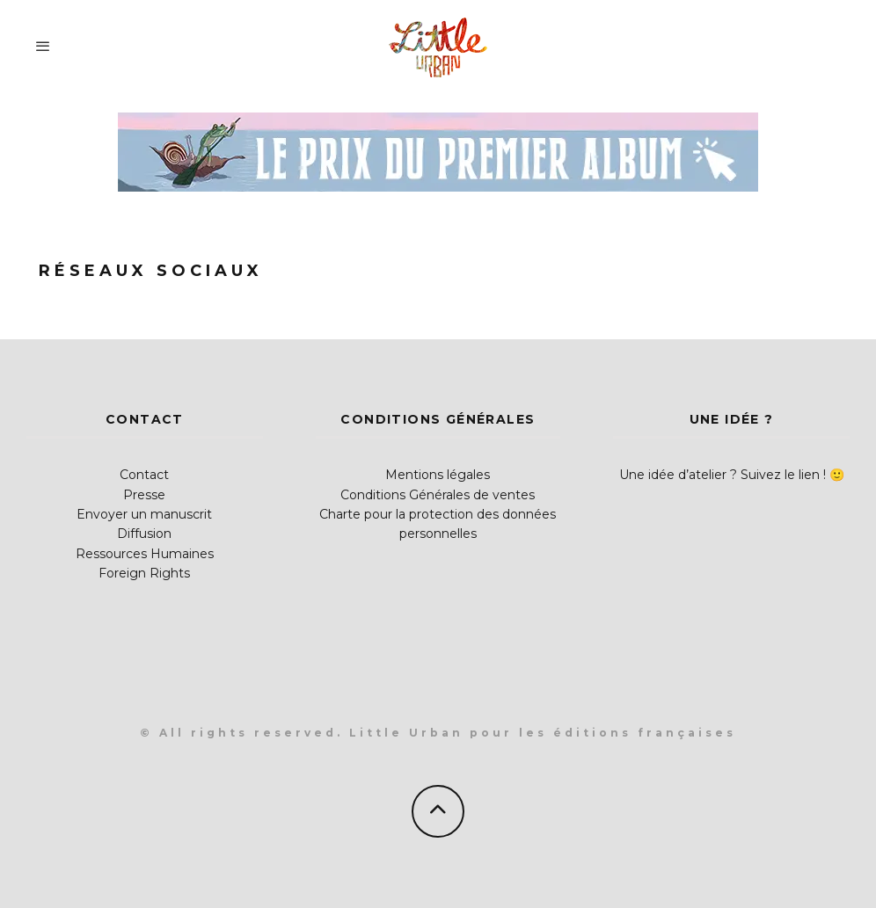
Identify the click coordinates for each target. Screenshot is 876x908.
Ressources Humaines (145, 554)
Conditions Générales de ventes (437, 495)
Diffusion (144, 533)
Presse (144, 495)
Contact (144, 475)
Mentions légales (437, 475)
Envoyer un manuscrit (144, 514)
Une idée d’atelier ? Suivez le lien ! (722, 475)
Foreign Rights (144, 573)
